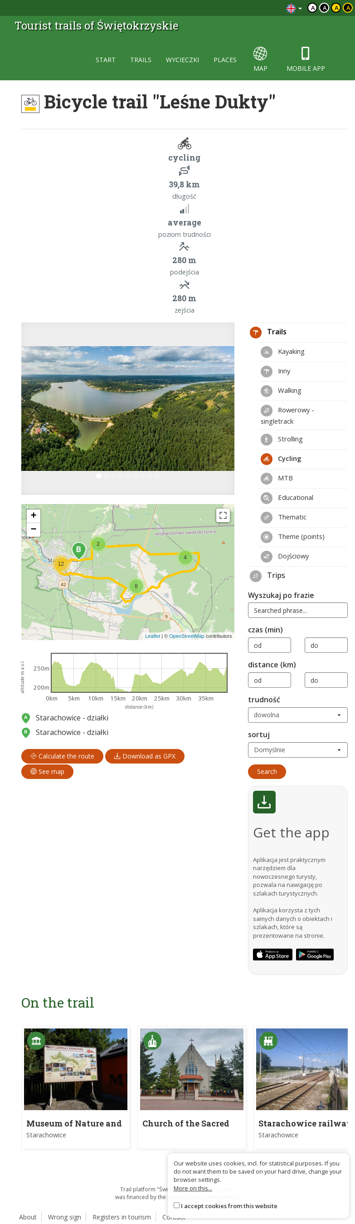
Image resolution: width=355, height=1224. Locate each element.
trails (140, 59)
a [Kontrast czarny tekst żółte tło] (337, 8)
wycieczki (182, 59)
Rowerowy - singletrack (287, 415)
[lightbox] (127, 409)
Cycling (281, 459)
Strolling (282, 440)
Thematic (283, 518)
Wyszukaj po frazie (281, 595)
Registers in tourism (121, 1217)
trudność (264, 700)
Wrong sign (64, 1217)
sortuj (259, 734)
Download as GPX (144, 756)
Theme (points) (293, 537)
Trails (268, 332)
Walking (281, 391)
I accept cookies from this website (229, 1206)
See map (47, 771)
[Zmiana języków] (294, 8)
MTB (277, 479)
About (28, 1217)
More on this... (193, 1188)
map (260, 60)
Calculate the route (62, 756)
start (106, 59)
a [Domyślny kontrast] (313, 8)
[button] (37, 409)
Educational (287, 498)
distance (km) (272, 665)
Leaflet (152, 636)
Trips (267, 576)
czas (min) (265, 630)
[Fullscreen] (223, 515)
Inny (275, 371)
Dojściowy (285, 557)
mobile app (306, 60)
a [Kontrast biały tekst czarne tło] (325, 8)
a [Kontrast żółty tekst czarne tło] (348, 8)
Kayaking (283, 352)
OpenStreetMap (186, 636)
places (225, 59)
